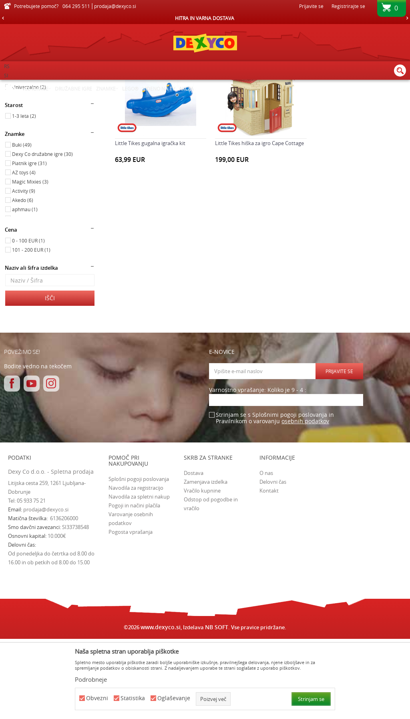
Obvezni (97, 698)
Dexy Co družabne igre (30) (42, 233)
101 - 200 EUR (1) (31, 329)
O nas (266, 552)
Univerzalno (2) (29, 167)
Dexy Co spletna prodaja (31, 85)
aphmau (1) (25, 289)
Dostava (193, 552)
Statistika (133, 698)
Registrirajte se (348, 6)
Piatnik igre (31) (29, 243)
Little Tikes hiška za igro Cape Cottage (259, 222)
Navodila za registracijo (136, 567)
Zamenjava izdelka (205, 561)
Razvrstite (307, 98)
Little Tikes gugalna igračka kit (150, 222)
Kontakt (269, 570)
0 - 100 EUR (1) (28, 320)
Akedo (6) (22, 280)
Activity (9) (23, 270)
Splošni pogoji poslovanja (139, 558)
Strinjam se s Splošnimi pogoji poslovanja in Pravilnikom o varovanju (275, 498)
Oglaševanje (173, 698)
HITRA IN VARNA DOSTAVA (204, 18)
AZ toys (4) (24, 252)
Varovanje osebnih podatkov (131, 598)
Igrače (15, 121)
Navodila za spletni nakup (139, 576)
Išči (50, 378)
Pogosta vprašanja (131, 611)
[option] (205, 18)
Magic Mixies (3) (30, 261)
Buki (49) (22, 224)
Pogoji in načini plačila (134, 585)
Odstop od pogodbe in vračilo (211, 584)
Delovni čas (272, 561)
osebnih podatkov (305, 501)
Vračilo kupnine (202, 570)
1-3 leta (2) (24, 195)
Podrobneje (91, 679)
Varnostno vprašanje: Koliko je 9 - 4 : (257, 470)
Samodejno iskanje (263, 98)
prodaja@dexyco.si (45, 589)
